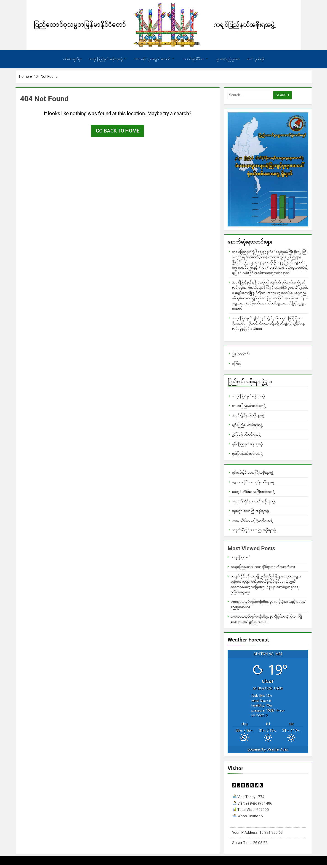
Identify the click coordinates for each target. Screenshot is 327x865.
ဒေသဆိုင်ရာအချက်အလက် (154, 59)
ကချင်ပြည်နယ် (240, 557)
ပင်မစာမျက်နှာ (72, 59)
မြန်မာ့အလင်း (241, 354)
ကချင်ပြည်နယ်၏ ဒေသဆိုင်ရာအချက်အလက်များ (263, 567)
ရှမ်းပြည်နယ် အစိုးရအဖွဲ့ (247, 454)
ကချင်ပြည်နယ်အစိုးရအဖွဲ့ (248, 396)
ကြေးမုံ (236, 363)
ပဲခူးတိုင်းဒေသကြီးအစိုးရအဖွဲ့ (250, 511)
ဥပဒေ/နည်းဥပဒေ (228, 59)
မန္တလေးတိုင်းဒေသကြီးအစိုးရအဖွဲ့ (253, 482)
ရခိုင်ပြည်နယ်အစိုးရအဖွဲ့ (247, 444)
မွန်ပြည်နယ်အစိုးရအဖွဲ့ (246, 434)
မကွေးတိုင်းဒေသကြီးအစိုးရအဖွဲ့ (252, 520)
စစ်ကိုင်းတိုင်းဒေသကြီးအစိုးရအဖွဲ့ (253, 492)
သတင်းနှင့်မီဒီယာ (195, 59)
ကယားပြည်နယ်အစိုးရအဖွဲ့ (249, 406)
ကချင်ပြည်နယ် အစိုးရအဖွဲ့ (108, 59)
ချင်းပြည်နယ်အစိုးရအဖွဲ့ (247, 425)
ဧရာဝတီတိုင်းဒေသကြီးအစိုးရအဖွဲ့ (253, 501)
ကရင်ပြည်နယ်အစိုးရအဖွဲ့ (248, 415)
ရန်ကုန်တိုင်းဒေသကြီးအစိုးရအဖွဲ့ (252, 472)
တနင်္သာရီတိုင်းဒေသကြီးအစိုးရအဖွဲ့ (254, 530)
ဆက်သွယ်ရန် (255, 59)
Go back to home (117, 131)
